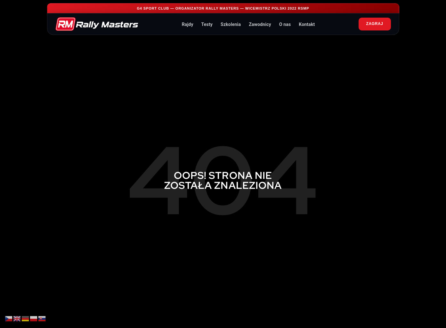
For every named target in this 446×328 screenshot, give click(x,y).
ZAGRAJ (374, 23)
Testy (207, 24)
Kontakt (307, 24)
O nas (285, 24)
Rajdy (187, 24)
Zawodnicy (260, 24)
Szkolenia (231, 24)
